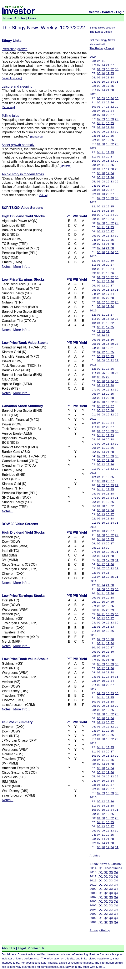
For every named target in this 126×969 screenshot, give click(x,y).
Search (94, 12)
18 (108, 152)
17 (108, 81)
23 (112, 119)
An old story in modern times (23, 174)
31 (117, 81)
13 (103, 114)
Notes (6, 266)
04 (99, 60)
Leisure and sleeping (17, 86)
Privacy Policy (100, 930)
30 (117, 69)
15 (108, 106)
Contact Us (36, 948)
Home (7, 18)
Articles (20, 18)
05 (99, 73)
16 (108, 69)
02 (99, 119)
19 (108, 73)
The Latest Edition (101, 31)
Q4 (116, 872)
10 (103, 73)
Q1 (101, 868)
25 (112, 73)
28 (112, 77)
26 (112, 102)
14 (103, 65)
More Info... (21, 266)
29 (117, 106)
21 (108, 65)
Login (120, 12)
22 (112, 69)
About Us (8, 948)
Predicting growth (14, 49)
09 (103, 69)
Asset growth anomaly (18, 145)
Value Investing (11, 78)
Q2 (106, 872)
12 (103, 102)
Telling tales (10, 115)
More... (100, 966)
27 (112, 65)
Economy (8, 107)
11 (103, 60)
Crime (43, 195)
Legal (22, 948)
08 (103, 144)
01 (99, 69)
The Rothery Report (102, 48)
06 (99, 156)
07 (99, 65)
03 (99, 81)
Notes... (7, 511)
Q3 (111, 872)
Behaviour (37, 136)
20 (108, 114)
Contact (108, 12)
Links (32, 18)
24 (112, 81)
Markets (65, 165)
